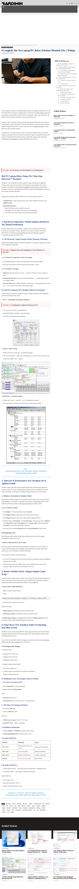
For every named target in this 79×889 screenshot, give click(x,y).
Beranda (3, 45)
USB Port (4, 812)
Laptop (33, 805)
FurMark (5, 657)
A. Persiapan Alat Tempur (65, 92)
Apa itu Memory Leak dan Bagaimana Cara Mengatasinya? (27, 170)
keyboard (23, 805)
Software (56, 125)
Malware (3, 807)
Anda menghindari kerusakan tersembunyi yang (28, 233)
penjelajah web (32, 807)
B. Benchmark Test (64, 83)
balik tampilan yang (41, 113)
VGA (8, 812)
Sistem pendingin (23, 758)
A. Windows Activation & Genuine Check (66, 81)
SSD (34, 810)
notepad (20, 807)
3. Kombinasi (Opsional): (65, 99)
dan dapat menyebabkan (25, 503)
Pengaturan (25, 807)
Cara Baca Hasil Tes (64, 101)
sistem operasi (18, 810)
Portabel (43, 807)
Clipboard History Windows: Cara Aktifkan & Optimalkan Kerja (37, 877)
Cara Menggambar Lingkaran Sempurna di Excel (24, 305)
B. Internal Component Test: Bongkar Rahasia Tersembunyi (67, 74)
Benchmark (19, 803)
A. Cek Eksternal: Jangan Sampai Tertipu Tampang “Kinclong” (66, 71)
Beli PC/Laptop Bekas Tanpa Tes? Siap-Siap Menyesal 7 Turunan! (65, 64)
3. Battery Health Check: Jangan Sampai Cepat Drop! (65, 86)
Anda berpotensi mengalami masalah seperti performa (29, 187)
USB (37, 810)
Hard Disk (11, 805)
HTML (19, 805)
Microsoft (9, 807)
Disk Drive (47, 803)
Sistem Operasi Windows (27, 810)
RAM (13, 810)
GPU (7, 805)
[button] (3, 7)
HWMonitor (6, 660)
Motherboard (14, 807)
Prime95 (5, 654)
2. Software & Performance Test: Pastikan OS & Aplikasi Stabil (66, 78)
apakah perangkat (39, 126)
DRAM (3, 805)
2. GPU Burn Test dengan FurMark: (68, 97)
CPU (43, 803)
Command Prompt (37, 803)
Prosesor (8, 810)
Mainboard (44, 805)
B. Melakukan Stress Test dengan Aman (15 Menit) (66, 95)
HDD (15, 805)
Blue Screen (25, 803)
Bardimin (12, 53)
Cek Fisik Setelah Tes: (65, 103)
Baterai (14, 803)
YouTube (12, 812)
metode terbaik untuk (18, 536)
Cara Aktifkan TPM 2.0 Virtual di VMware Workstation (65, 145)
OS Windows (10, 47)
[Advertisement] (39, 27)
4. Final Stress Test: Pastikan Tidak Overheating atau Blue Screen (64, 89)
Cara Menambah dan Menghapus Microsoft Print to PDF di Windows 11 (64, 877)
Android (55, 133)
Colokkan (30, 803)
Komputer (28, 805)
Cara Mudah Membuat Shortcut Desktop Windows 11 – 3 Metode (65, 138)
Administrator (8, 803)
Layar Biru (38, 805)
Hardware (7, 45)
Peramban (38, 807)
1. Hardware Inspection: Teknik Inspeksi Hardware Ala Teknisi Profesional (65, 68)
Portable (3, 810)
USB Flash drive (43, 810)
